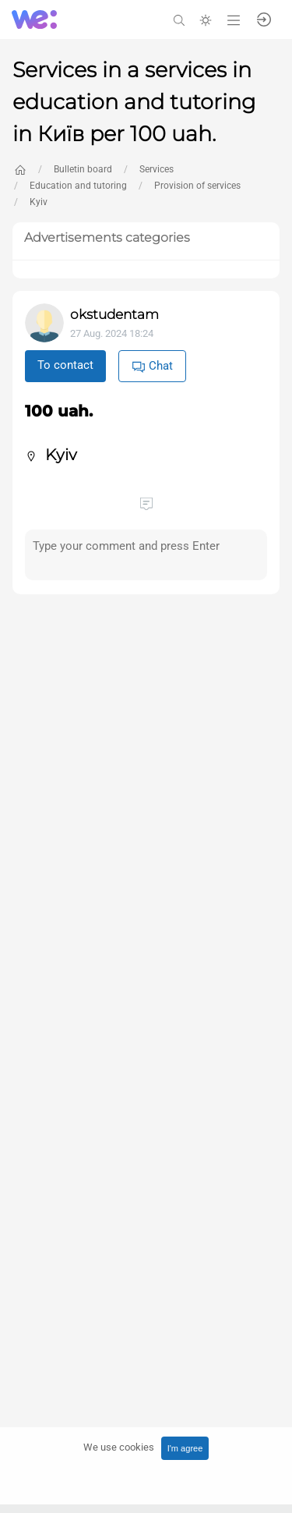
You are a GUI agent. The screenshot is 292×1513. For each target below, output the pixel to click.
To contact (65, 365)
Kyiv (38, 202)
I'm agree (185, 1448)
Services (156, 169)
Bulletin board (83, 169)
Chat (152, 366)
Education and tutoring (78, 185)
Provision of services (197, 185)
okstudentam (114, 314)
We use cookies (118, 1447)
